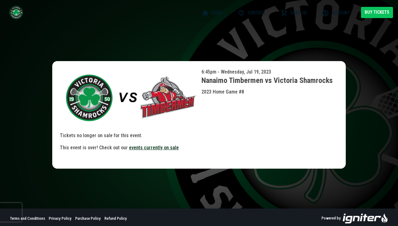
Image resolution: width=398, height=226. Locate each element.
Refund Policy (115, 218)
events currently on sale (154, 148)
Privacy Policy (60, 218)
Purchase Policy (88, 218)
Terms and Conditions (27, 218)
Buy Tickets (377, 12)
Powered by (355, 219)
